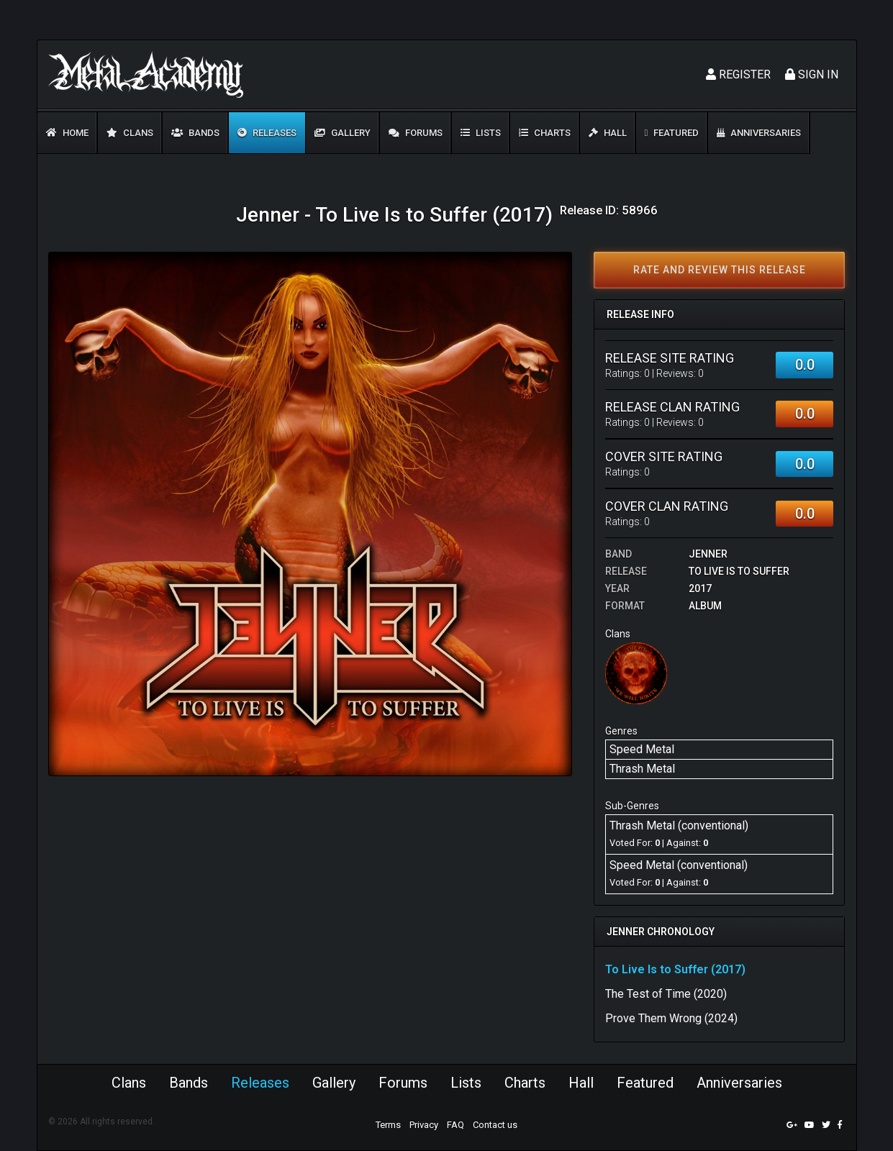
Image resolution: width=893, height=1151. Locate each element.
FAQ (455, 1124)
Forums (416, 132)
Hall (608, 132)
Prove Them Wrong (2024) (671, 1018)
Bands (195, 132)
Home (67, 132)
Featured (672, 132)
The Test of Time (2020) (666, 994)
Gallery (342, 132)
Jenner (708, 554)
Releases (266, 132)
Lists (481, 132)
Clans (129, 132)
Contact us (495, 1124)
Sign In (811, 74)
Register (738, 74)
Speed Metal (641, 749)
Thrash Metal (642, 768)
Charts (545, 132)
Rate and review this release (719, 270)
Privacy (423, 1124)
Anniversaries (759, 132)
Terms (388, 1124)
